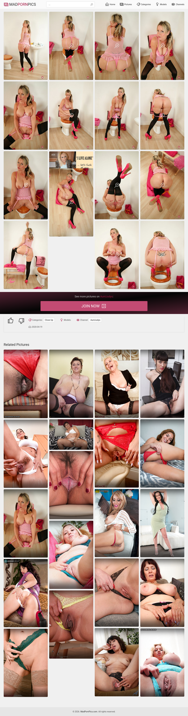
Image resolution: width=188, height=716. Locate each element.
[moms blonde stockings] (117, 384)
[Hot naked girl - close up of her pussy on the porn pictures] (117, 592)
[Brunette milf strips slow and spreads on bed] (162, 523)
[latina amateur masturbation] (162, 453)
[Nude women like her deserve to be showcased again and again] (117, 662)
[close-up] (162, 384)
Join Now (93, 306)
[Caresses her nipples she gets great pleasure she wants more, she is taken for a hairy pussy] (71, 384)
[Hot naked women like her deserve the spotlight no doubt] (26, 593)
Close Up (49, 320)
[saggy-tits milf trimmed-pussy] (26, 46)
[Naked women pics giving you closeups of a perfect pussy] (71, 624)
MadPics (20, 4)
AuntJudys (95, 320)
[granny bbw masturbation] (71, 434)
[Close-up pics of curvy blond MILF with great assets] (71, 555)
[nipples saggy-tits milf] (26, 384)
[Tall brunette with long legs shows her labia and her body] (71, 485)
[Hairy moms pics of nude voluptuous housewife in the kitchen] (26, 454)
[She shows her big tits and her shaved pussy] (117, 523)
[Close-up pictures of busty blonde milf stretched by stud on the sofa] (162, 662)
